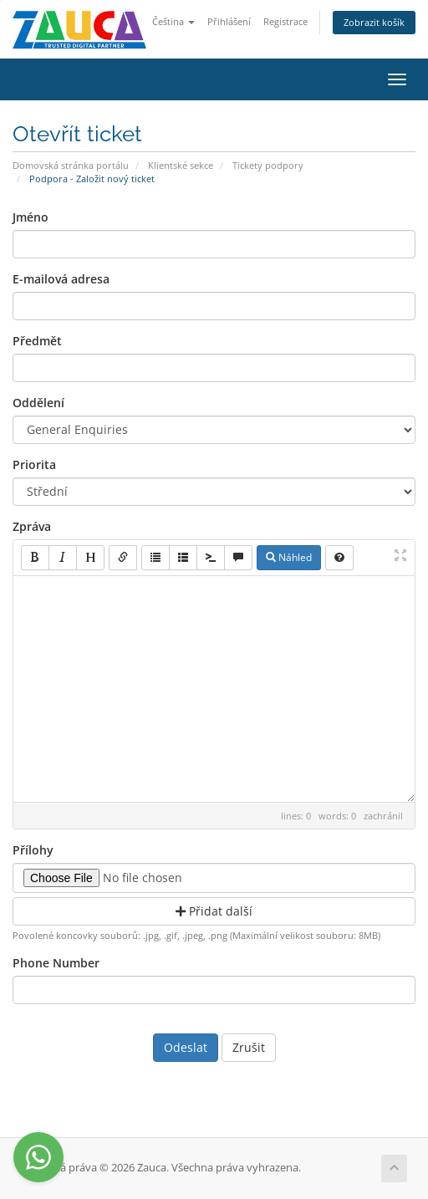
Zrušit (248, 1047)
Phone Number (56, 963)
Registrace (285, 21)
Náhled (289, 557)
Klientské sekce (180, 165)
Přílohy (33, 850)
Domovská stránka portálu (71, 165)
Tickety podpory (267, 165)
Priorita (34, 464)
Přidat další (214, 911)
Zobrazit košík (374, 22)
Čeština (173, 21)
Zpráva (32, 526)
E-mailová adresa (61, 279)
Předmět (37, 341)
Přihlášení (229, 21)
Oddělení (38, 403)
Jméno (30, 217)
